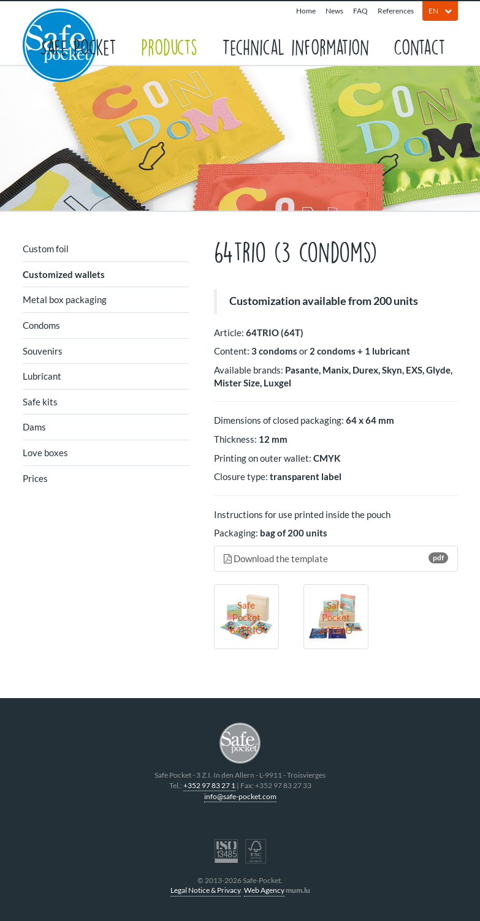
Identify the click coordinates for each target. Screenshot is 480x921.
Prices (35, 478)
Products (169, 46)
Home (306, 10)
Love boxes (45, 452)
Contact (420, 46)
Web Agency (264, 890)
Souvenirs (43, 350)
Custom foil (46, 248)
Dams (34, 426)
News (334, 10)
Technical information (295, 46)
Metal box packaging (65, 299)
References (396, 10)
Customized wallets (64, 274)
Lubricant (42, 376)
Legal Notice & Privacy (205, 890)
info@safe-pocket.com (240, 796)
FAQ (360, 10)
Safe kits (40, 401)
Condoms (41, 325)
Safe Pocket (78, 46)
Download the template (336, 558)
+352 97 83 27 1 (209, 785)
